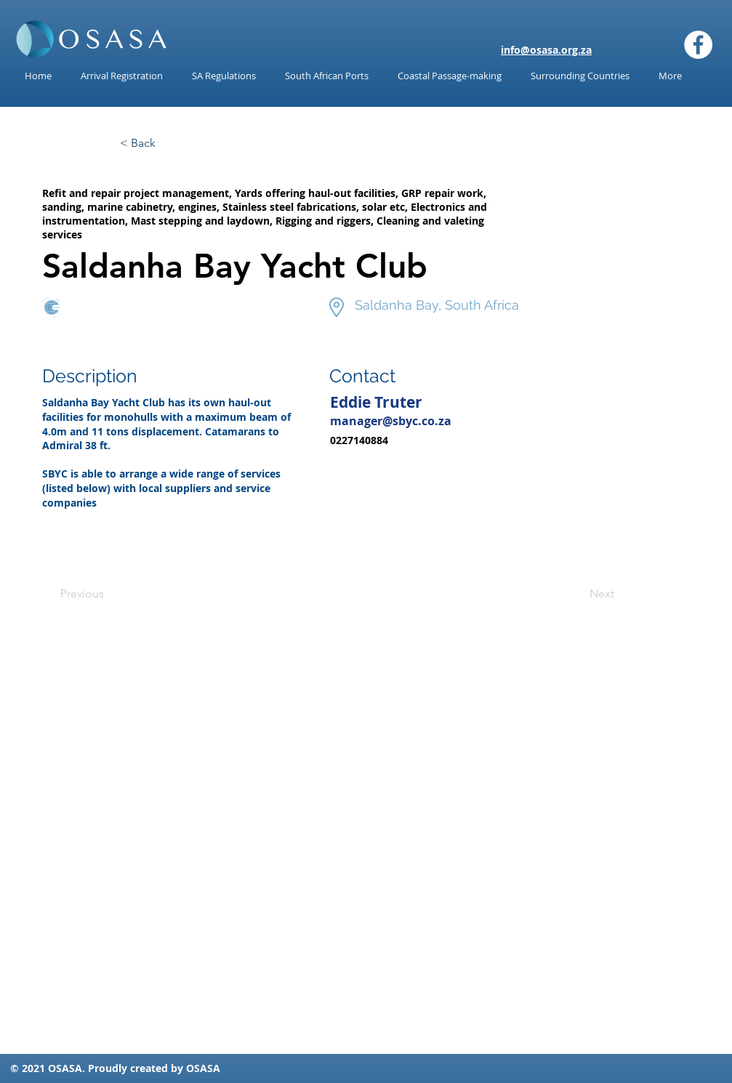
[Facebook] (698, 45)
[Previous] (108, 593)
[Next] (578, 593)
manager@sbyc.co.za (390, 421)
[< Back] (168, 143)
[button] (223, 76)
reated (151, 1068)
